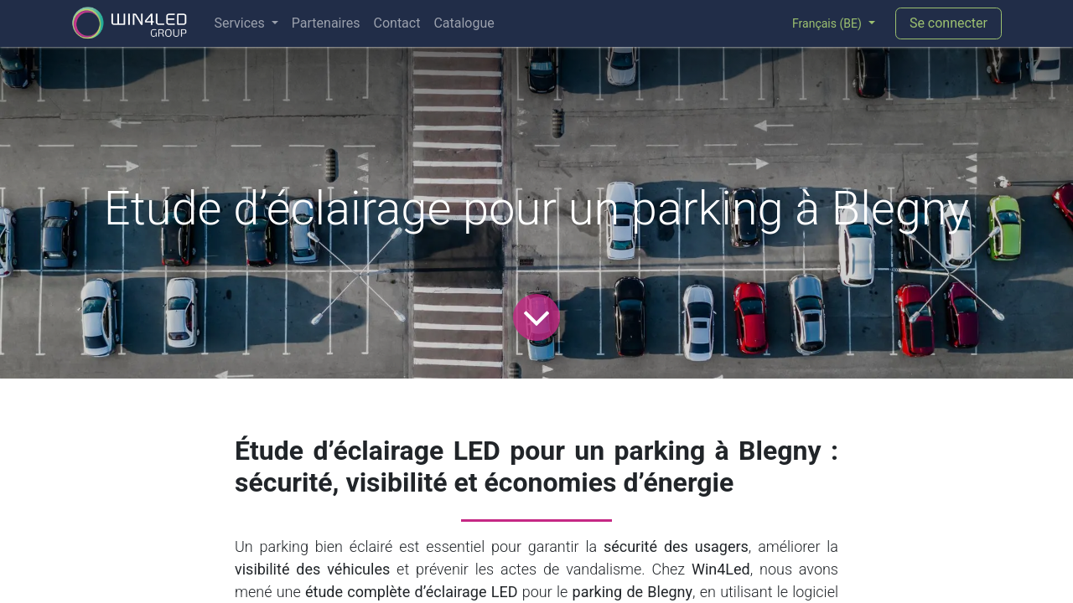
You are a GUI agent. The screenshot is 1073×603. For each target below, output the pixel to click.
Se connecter (948, 23)
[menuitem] (245, 23)
